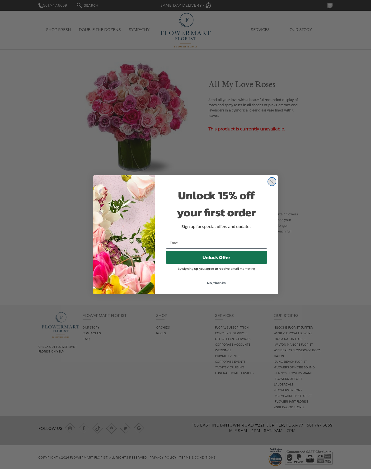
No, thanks (216, 283)
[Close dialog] (272, 181)
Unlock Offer (216, 257)
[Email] (216, 243)
